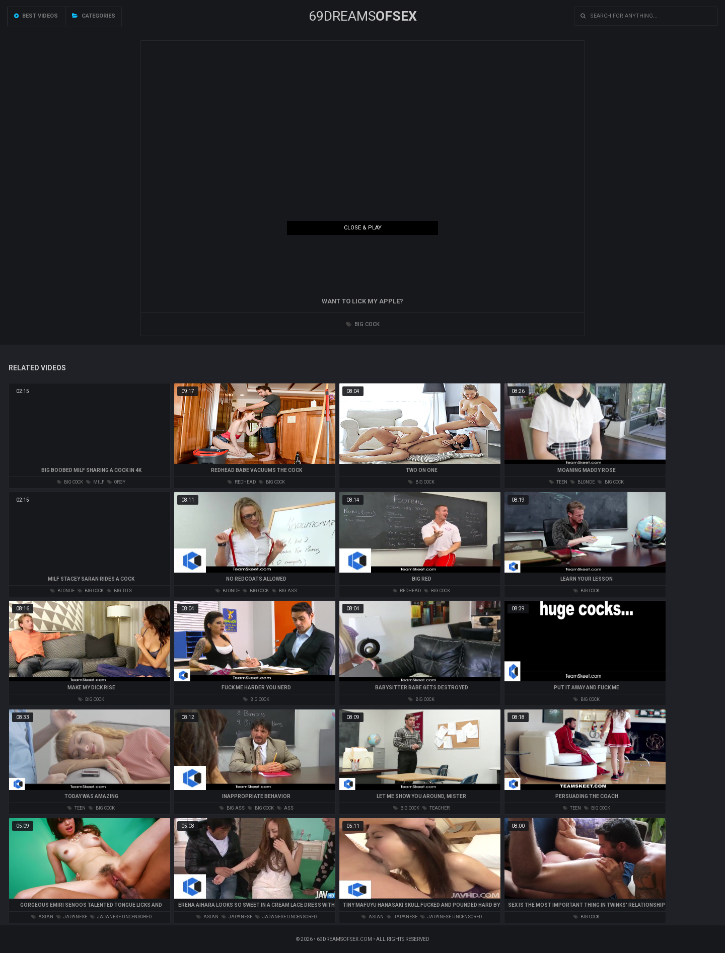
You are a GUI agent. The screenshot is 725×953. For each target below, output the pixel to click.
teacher (436, 808)
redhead (242, 482)
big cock (363, 324)
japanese (71, 916)
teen (558, 482)
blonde (582, 482)
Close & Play (363, 227)
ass (285, 808)
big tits (119, 590)
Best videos (36, 16)
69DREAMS (363, 16)
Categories (93, 16)
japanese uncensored (121, 916)
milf (95, 482)
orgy (116, 482)
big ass (284, 590)
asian (42, 916)
